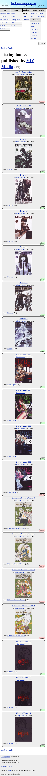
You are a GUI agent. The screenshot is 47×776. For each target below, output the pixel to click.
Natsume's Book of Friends (16, 528)
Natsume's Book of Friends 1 (23, 498)
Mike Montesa (20, 357)
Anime (40, 13)
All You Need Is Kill (23, 72)
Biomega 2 (24, 175)
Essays (25, 16)
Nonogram (34, 13)
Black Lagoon (11, 385)
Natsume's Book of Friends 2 (23, 534)
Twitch (13, 26)
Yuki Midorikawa (20, 500)
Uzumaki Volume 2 (23, 677)
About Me (3, 23)
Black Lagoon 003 (23, 426)
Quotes (13, 13)
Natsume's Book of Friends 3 (23, 570)
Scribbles (26, 19)
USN (33, 26)
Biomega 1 (24, 139)
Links (12, 23)
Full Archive (4, 19)
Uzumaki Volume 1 (23, 641)
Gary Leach (20, 644)
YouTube (34, 29)
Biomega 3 (24, 211)
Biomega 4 (24, 247)
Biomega (10, 169)
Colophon (3, 26)
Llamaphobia (36, 23)
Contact (2, 29)
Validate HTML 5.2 (7, 766)
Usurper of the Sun (23, 105)
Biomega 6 (24, 318)
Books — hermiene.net (23, 3)
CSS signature (5, 757)
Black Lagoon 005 (23, 462)
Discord (34, 38)
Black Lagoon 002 (23, 390)
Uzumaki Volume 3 (23, 713)
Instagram (35, 32)
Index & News (5, 13)
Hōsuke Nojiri (20, 108)
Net (32, 16)
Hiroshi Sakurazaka (20, 74)
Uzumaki (10, 672)
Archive (3, 16)
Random (41, 16)
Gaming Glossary (16, 19)
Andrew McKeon (20, 142)
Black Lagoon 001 (23, 354)
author (10, 770)
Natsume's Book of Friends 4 (23, 605)
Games (13, 16)
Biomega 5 (24, 283)
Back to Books (7, 48)
